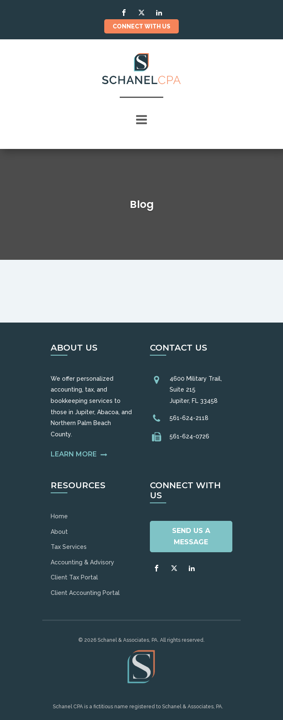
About (59, 531)
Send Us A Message (191, 536)
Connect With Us (141, 26)
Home (59, 516)
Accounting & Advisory (82, 562)
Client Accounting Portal (85, 592)
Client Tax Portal (74, 577)
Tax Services (69, 546)
